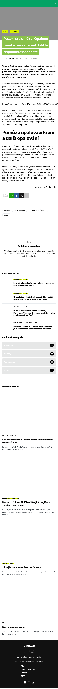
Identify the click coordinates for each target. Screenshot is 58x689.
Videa (17, 435)
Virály (26, 306)
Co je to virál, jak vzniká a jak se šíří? (29, 657)
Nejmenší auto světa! (13, 627)
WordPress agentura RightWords (32, 661)
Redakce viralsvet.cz (29, 246)
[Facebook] (26, 681)
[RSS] (33, 681)
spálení (6, 215)
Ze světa (36, 322)
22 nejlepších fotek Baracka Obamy (21, 567)
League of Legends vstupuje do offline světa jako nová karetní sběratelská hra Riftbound (32, 327)
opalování (33, 211)
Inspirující (17, 322)
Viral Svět (29, 645)
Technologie (18, 306)
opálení (7, 211)
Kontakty (24, 673)
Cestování (17, 279)
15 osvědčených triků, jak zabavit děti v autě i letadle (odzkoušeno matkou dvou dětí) (33, 298)
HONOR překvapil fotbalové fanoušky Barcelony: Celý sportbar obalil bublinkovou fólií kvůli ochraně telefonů (34, 312)
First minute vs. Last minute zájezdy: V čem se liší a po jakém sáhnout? (33, 284)
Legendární (27, 322)
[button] (2, 3)
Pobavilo (14, 31)
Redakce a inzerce (28, 669)
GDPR (23, 676)
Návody (25, 279)
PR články (24, 666)
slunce (43, 211)
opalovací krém (19, 211)
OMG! (5, 31)
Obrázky (5, 563)
